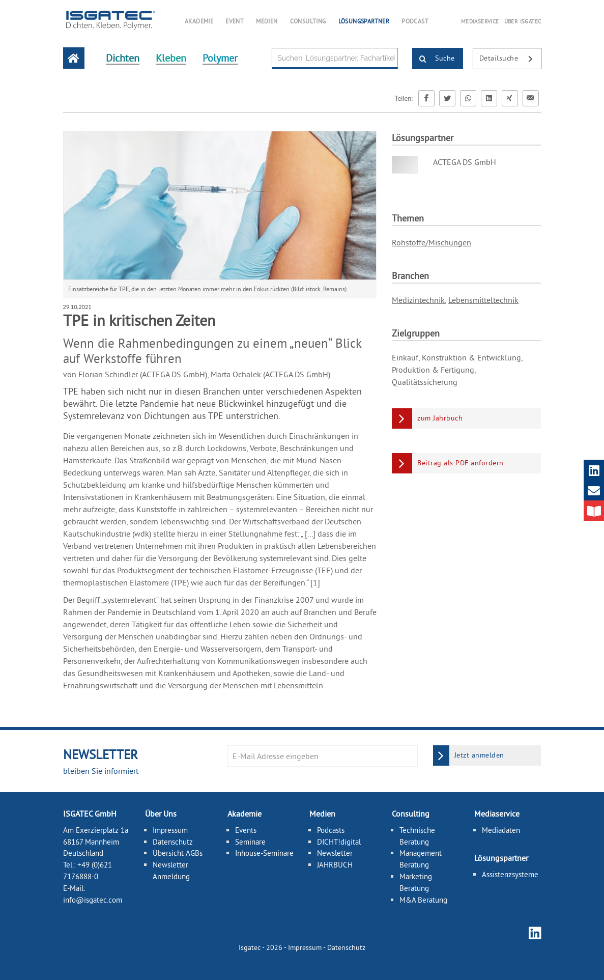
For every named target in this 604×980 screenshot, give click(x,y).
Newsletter (335, 853)
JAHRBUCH (335, 865)
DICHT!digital (339, 842)
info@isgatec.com (92, 900)
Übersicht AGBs (178, 853)
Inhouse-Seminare (264, 853)
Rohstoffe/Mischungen (431, 242)
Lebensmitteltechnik (483, 300)
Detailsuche (510, 59)
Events (245, 830)
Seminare (250, 842)
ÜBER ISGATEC (522, 21)
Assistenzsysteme (510, 874)
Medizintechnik (418, 300)
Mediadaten (501, 830)
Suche (434, 59)
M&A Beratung (423, 900)
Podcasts (330, 830)
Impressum (170, 830)
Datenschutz (173, 842)
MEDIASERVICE (480, 21)
